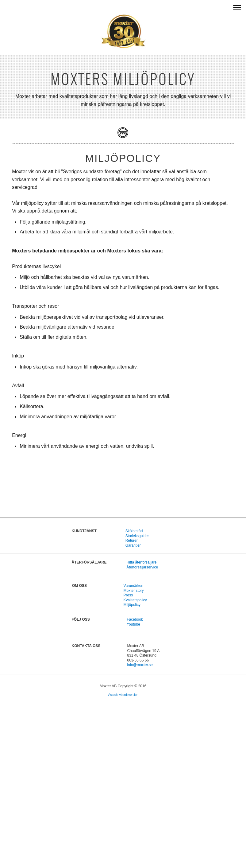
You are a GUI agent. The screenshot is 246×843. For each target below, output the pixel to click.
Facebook (135, 619)
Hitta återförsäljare (141, 562)
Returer (131, 540)
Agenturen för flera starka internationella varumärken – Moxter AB (92, 7)
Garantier (133, 545)
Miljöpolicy (132, 605)
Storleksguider (137, 536)
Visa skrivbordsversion (123, 695)
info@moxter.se (140, 665)
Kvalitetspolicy (135, 600)
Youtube (133, 624)
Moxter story (134, 590)
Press (128, 595)
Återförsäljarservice (142, 567)
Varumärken (133, 585)
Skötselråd (134, 531)
